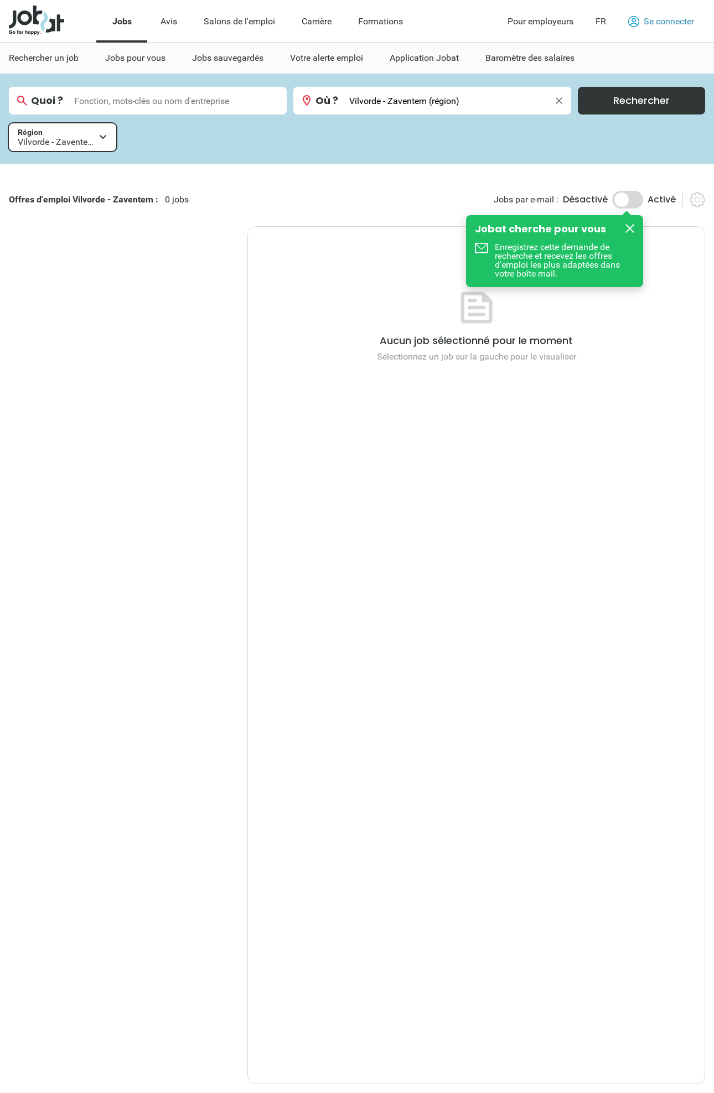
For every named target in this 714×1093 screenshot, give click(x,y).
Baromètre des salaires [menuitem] (530, 58)
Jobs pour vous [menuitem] (135, 58)
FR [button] (601, 21)
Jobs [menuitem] (122, 21)
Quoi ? (47, 101)
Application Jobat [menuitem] (424, 58)
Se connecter (661, 21)
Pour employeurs (540, 21)
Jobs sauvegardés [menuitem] (227, 58)
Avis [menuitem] (169, 21)
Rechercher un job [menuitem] (44, 58)
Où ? (326, 101)
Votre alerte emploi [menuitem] (326, 58)
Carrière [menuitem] (317, 21)
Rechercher (641, 100)
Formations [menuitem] (380, 21)
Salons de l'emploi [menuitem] (239, 21)
